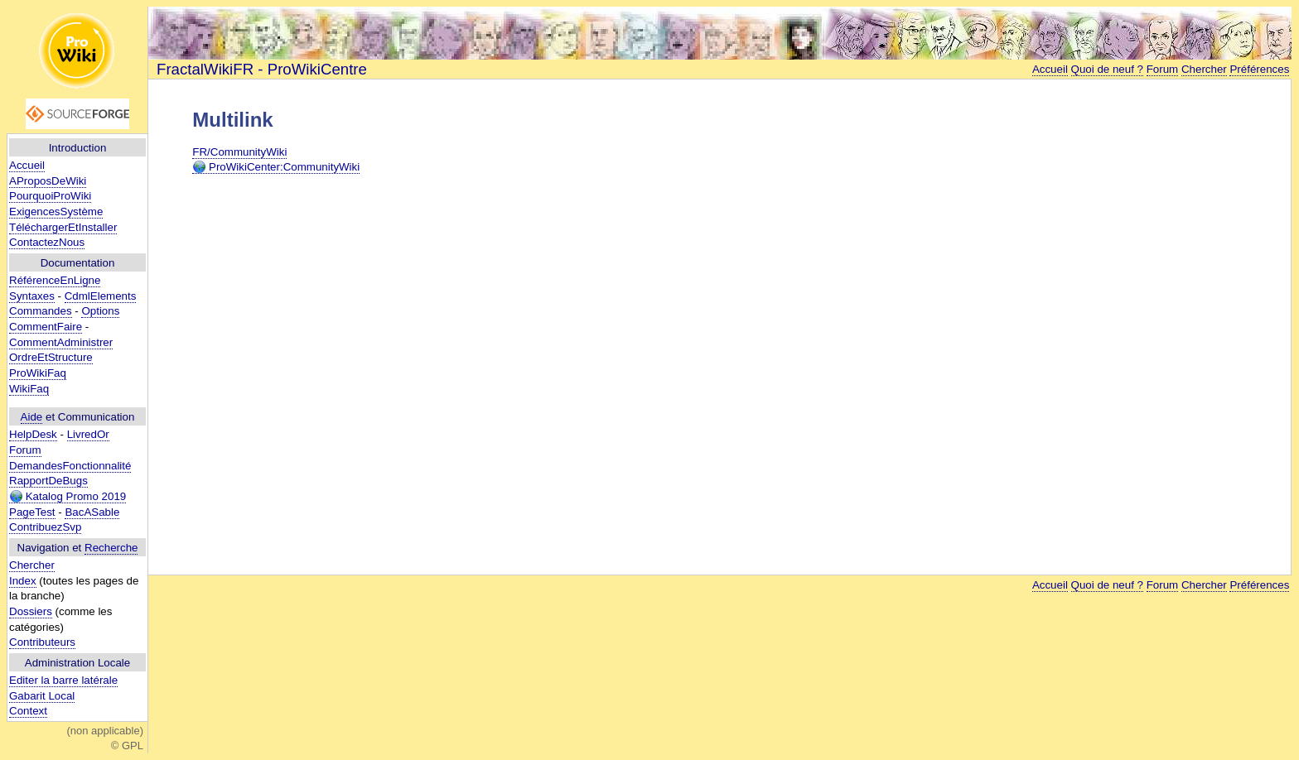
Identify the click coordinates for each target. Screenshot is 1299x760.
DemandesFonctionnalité (70, 465)
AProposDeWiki (47, 181)
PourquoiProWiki (50, 196)
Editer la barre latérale (63, 680)
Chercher (32, 565)
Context (28, 711)
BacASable (92, 512)
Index (22, 581)
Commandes (40, 311)
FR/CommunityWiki (239, 152)
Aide (32, 417)
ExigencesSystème (56, 211)
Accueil (27, 165)
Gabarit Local (42, 696)
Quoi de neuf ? (1107, 69)
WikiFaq (29, 388)
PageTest (32, 512)
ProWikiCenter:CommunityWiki (276, 167)
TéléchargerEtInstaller (63, 227)
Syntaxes (32, 296)
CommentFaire (45, 326)
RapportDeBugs (48, 480)
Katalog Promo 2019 (67, 496)
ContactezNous (47, 242)
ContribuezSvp (45, 527)
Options (100, 311)
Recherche (111, 547)
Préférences (1259, 69)
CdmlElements (101, 296)
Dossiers (30, 611)
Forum (25, 450)
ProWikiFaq (37, 373)
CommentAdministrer (61, 342)
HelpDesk (33, 434)
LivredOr (88, 434)
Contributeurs (42, 642)
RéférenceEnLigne (54, 280)
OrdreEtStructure (51, 357)
